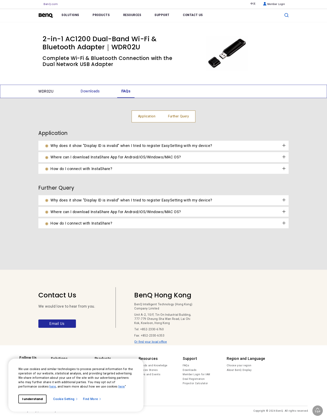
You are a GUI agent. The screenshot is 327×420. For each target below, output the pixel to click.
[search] (286, 15)
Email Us (57, 323)
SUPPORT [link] (162, 15)
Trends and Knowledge (153, 365)
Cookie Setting (65, 399)
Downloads (190, 370)
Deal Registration (194, 379)
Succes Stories (148, 370)
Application (147, 116)
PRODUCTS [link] (101, 15)
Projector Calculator (195, 383)
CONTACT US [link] (193, 15)
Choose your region (239, 365)
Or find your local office (150, 341)
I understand (32, 399)
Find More (92, 399)
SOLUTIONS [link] (70, 15)
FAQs (186, 365)
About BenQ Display (239, 370)
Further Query (178, 116)
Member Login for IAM (196, 374)
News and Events (150, 374)
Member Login (274, 4)
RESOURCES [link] (132, 15)
